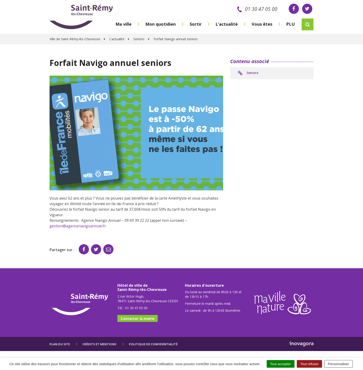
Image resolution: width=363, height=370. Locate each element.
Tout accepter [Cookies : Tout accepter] (280, 364)
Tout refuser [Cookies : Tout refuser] (309, 364)
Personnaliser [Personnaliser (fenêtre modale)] (338, 364)
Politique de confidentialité (153, 344)
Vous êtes (262, 24)
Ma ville (123, 24)
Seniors (247, 73)
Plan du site (60, 344)
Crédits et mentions (99, 344)
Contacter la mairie (137, 318)
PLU (290, 24)
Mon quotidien (160, 24)
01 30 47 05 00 (256, 9)
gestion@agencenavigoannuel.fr (78, 225)
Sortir (196, 24)
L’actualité (227, 24)
